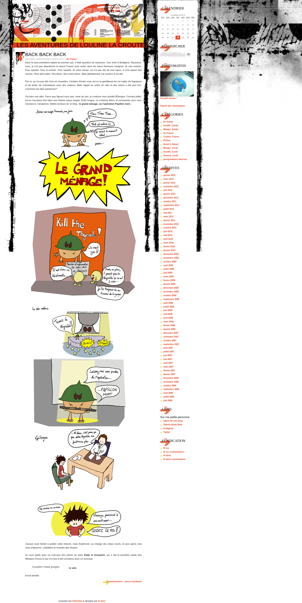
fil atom (167, 455)
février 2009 (169, 280)
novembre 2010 (171, 224)
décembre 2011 (170, 198)
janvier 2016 (169, 175)
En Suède (168, 122)
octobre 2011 (169, 201)
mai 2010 (167, 235)
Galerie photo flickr (172, 424)
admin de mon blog (173, 421)
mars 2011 (168, 216)
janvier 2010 (169, 250)
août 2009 (168, 265)
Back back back (45, 54)
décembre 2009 (170, 254)
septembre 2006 (171, 389)
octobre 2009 (169, 261)
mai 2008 (167, 314)
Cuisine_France (171, 136)
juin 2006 (167, 400)
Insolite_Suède (170, 125)
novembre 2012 (171, 186)
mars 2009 (168, 276)
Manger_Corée (170, 148)
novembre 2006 (171, 382)
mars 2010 (168, 243)
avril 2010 (168, 239)
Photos (167, 140)
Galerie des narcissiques (172, 106)
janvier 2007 (169, 374)
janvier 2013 (169, 183)
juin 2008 (167, 310)
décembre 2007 (170, 333)
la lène (101, 601)
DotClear (77, 601)
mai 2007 (167, 359)
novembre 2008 (171, 291)
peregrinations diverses (175, 159)
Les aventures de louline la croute (80, 45)
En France (72, 59)
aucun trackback (133, 581)
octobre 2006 (169, 385)
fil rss (166, 448)
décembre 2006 (170, 378)
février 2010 (169, 246)
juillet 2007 (168, 351)
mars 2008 (168, 321)
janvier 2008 (169, 329)
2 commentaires (114, 581)
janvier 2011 (169, 220)
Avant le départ (170, 144)
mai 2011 (167, 213)
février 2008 (169, 325)
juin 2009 (167, 273)
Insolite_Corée (170, 152)
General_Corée (170, 155)
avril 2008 (168, 318)
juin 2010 (167, 231)
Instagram (168, 428)
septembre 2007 (171, 344)
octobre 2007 (169, 340)
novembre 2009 (171, 258)
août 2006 (168, 393)
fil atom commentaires (174, 459)
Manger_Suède (170, 129)
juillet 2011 (168, 209)
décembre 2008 (170, 288)
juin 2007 (167, 355)
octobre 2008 (169, 295)
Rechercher (173, 46)
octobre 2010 (169, 228)
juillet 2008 (168, 307)
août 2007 (168, 348)
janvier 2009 (169, 284)
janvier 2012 (169, 194)
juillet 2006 (168, 397)
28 (178, 37)
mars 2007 (168, 367)
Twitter (166, 432)
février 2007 (169, 370)
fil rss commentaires (173, 452)
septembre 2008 (171, 299)
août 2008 (168, 303)
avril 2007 (168, 363)
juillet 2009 (168, 269)
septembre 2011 (171, 205)
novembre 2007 (171, 337)
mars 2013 (168, 179)
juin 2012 (167, 190)
